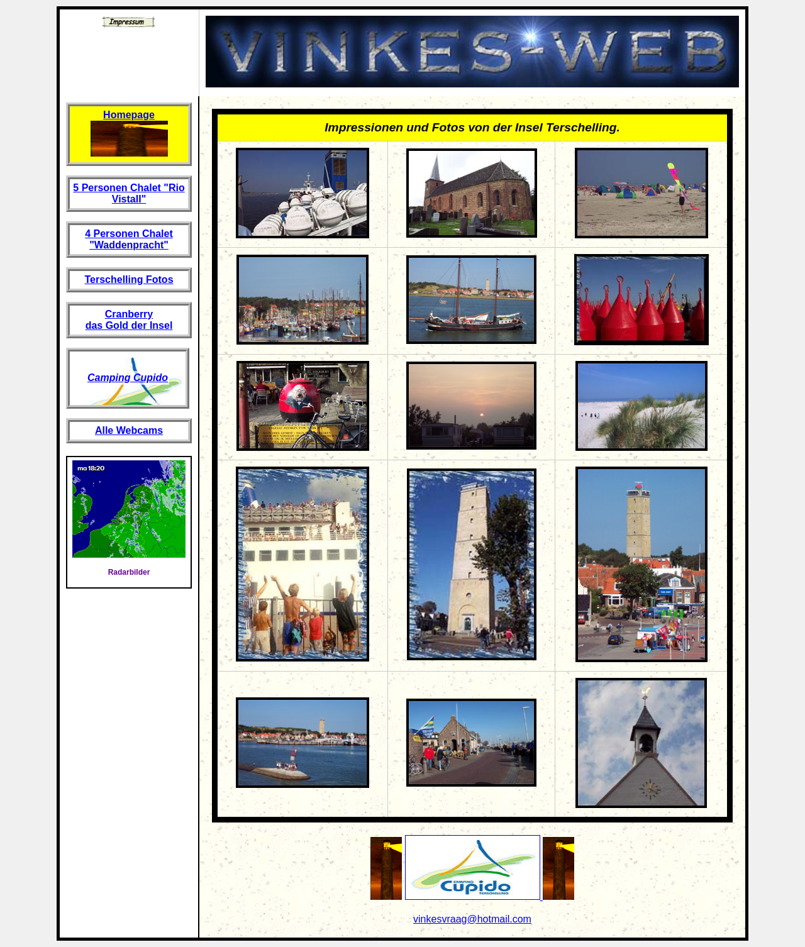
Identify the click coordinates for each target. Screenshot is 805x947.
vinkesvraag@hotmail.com (472, 919)
